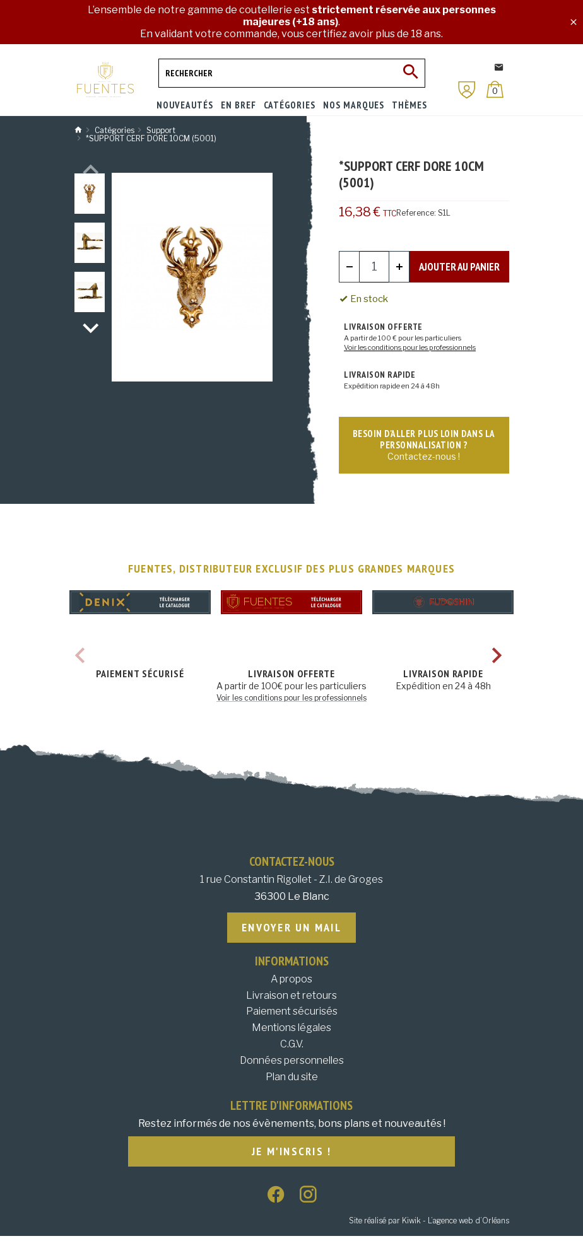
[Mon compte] (467, 90)
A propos (291, 983)
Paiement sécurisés (292, 1016)
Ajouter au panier (459, 266)
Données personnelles (292, 1065)
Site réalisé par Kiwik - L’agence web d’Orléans (429, 1225)
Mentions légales (291, 1032)
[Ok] (411, 73)
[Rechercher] (291, 73)
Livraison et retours (291, 999)
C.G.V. (291, 1048)
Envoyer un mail (291, 931)
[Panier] (495, 89)
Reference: (416, 213)
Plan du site (292, 1081)
